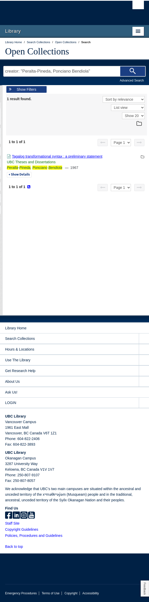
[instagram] (24, 515)
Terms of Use (51, 593)
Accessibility (90, 593)
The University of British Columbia (53, 10)
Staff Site (12, 523)
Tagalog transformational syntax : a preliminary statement (57, 156)
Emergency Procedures (21, 593)
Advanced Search (132, 80)
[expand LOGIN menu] (144, 403)
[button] (26, 546)
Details (19, 174)
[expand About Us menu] (144, 381)
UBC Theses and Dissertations (31, 162)
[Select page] (121, 142)
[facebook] (8, 515)
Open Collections (37, 51)
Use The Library (17, 360)
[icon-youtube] (31, 515)
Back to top (16, 547)
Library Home (15, 328)
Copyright (70, 593)
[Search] (132, 71)
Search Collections (20, 339)
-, (34, 168)
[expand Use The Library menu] (144, 360)
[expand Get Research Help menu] (144, 371)
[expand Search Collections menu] (144, 338)
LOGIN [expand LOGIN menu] (10, 403)
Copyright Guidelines (21, 529)
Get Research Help (20, 371)
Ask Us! (11, 392)
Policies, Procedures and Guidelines (33, 536)
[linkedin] (16, 515)
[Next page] (139, 142)
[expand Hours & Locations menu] (144, 349)
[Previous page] (103, 142)
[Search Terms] (74, 71)
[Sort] (124, 99)
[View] (128, 107)
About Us (12, 381)
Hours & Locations (19, 349)
